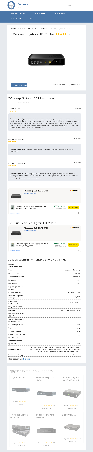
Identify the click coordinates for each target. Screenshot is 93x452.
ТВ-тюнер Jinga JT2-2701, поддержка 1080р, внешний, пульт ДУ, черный (32, 207)
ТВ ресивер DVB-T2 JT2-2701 (36, 191)
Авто (31, 19)
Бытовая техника (40, 13)
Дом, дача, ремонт (18, 13)
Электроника (60, 13)
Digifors (26, 359)
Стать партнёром (15, 213)
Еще (43, 19)
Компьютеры (16, 19)
